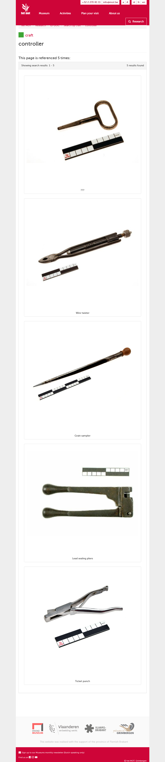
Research (136, 21)
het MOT (26, 25)
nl (134, 2)
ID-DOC (54, 25)
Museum (44, 13)
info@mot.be (110, 2)
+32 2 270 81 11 (91, 2)
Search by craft (72, 25)
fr (139, 2)
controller (91, 25)
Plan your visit (90, 13)
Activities (65, 13)
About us (114, 13)
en (143, 2)
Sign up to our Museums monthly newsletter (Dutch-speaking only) (51, 752)
